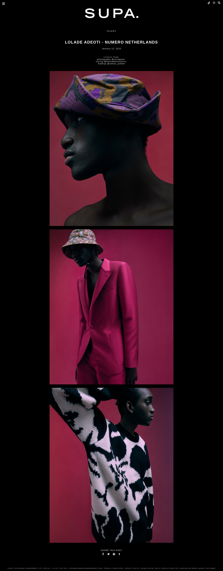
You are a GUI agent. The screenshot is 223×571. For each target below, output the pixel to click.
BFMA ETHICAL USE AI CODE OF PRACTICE (160, 568)
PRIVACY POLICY (132, 568)
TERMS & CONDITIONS (113, 568)
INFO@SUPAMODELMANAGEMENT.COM (86, 568)
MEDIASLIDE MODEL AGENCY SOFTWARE (197, 568)
